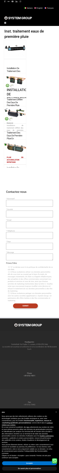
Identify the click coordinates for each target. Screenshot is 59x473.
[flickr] (8, 1)
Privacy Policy (11, 263)
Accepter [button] (29, 463)
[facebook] (4, 1)
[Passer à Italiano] (29, 8)
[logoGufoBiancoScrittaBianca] (18, 17)
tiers (28, 427)
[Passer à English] (39, 8)
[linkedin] (16, 1)
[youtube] (12, 1)
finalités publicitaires (47, 436)
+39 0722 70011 (29, 376)
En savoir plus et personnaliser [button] (29, 468)
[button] (56, 412)
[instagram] (20, 1)
